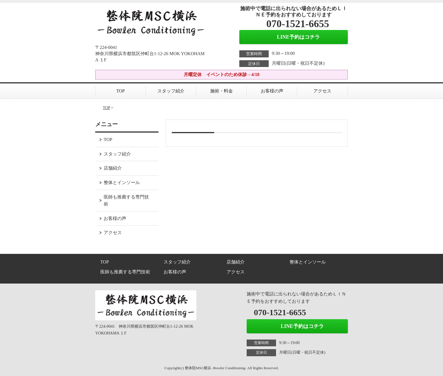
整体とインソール (122, 182)
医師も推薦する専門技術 (126, 201)
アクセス (322, 90)
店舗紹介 (113, 168)
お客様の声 (272, 90)
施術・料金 (221, 90)
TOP (120, 90)
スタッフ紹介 (170, 90)
